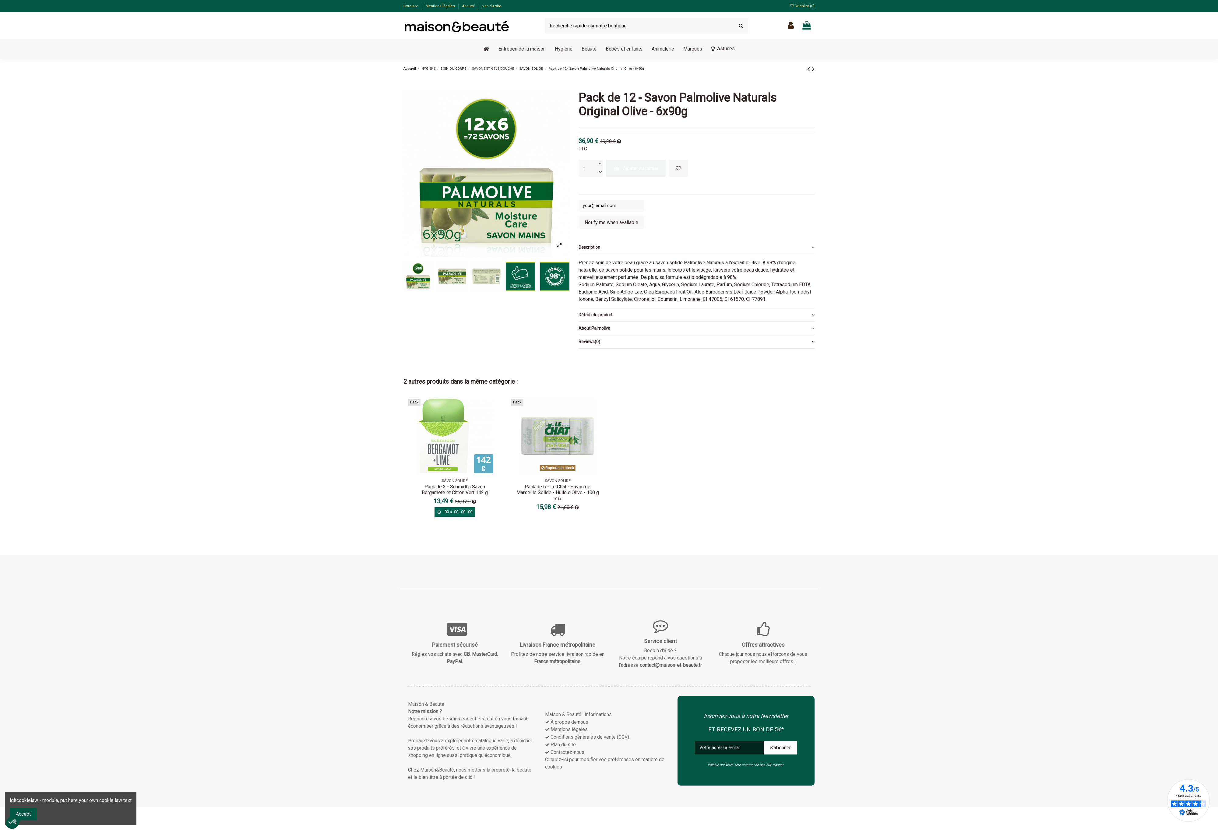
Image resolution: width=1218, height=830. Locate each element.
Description (697, 248)
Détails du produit (697, 316)
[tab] (697, 249)
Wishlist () (802, 6)
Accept (23, 814)
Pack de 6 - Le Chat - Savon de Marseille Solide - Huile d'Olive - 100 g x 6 (557, 494)
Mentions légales (441, 6)
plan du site (491, 6)
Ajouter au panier (636, 168)
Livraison (411, 6)
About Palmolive (697, 329)
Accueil (469, 6)
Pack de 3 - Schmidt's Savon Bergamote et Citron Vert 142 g (455, 491)
